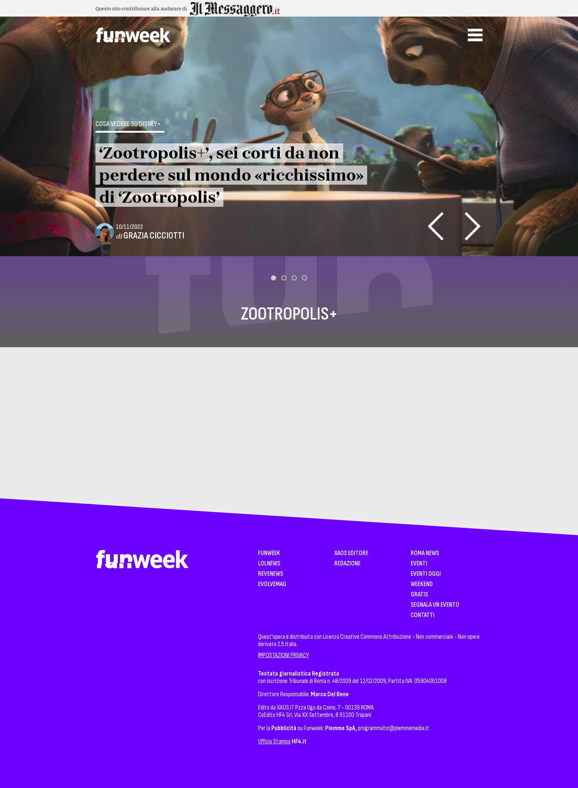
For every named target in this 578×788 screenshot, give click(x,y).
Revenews (270, 574)
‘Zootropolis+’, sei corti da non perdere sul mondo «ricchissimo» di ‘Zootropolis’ (231, 175)
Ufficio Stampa (274, 741)
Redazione (347, 563)
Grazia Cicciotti (153, 235)
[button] (273, 277)
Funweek (269, 553)
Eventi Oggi (426, 574)
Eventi (419, 563)
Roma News (425, 553)
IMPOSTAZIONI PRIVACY (283, 655)
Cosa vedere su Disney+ (128, 123)
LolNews (269, 563)
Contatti (423, 615)
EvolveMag (272, 584)
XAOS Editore (351, 553)
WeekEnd (422, 584)
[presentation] (435, 226)
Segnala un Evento (435, 605)
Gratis (419, 594)
